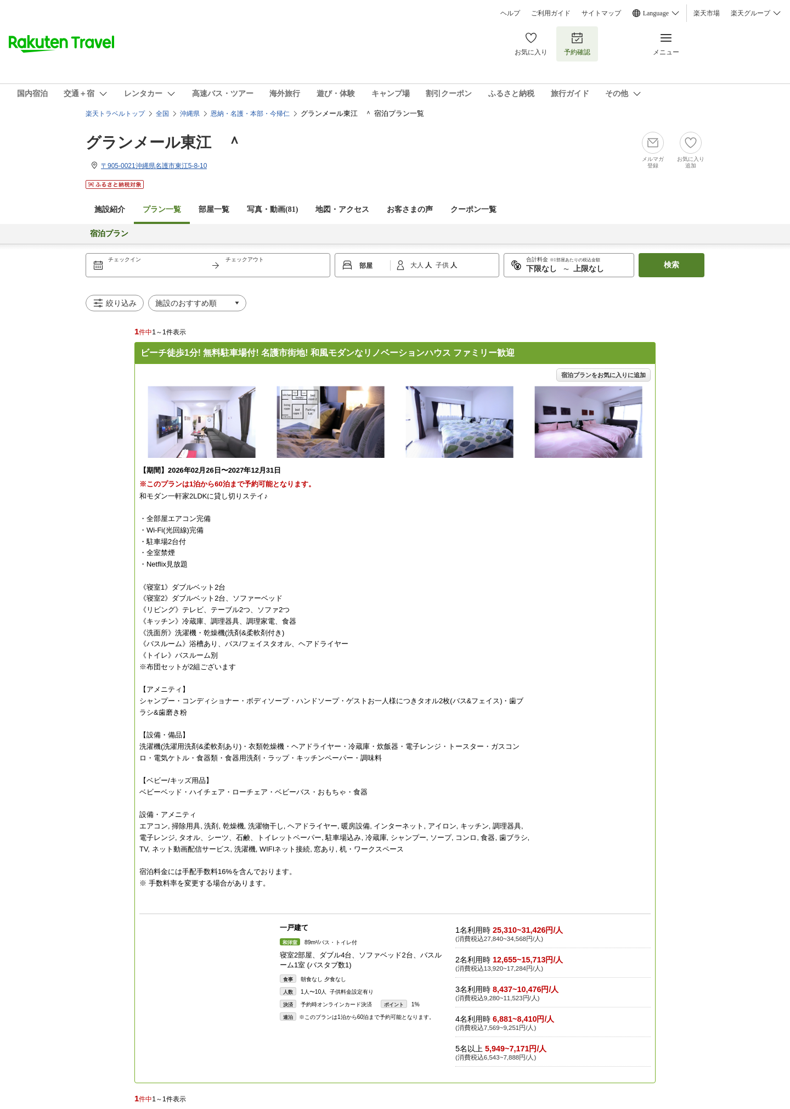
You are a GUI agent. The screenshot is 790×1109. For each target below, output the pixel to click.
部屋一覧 (214, 209)
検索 (671, 265)
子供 (443, 265)
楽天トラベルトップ (115, 113)
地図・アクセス (342, 209)
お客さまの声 (410, 209)
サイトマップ (601, 13)
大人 (417, 265)
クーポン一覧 (473, 209)
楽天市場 (706, 13)
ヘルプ (510, 13)
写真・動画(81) (272, 209)
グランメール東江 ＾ (164, 142)
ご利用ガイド (551, 13)
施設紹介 (109, 209)
